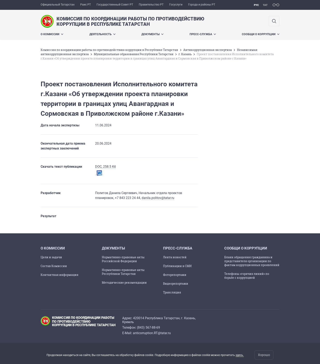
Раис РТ (85, 4)
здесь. (240, 355)
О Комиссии (52, 34)
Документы (152, 34)
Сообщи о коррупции (260, 34)
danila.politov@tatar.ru (158, 198)
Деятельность (102, 34)
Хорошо (264, 355)
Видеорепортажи (175, 283)
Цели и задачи (51, 257)
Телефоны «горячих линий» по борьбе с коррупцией (246, 276)
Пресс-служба (203, 34)
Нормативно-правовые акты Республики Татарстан (123, 272)
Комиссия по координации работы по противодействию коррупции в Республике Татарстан (109, 50)
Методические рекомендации (124, 282)
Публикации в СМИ (177, 266)
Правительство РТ (151, 4)
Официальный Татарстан (57, 4)
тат (265, 5)
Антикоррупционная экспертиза (207, 50)
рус (256, 5)
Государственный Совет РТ (115, 4)
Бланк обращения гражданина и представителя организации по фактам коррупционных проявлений (251, 261)
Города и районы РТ (201, 4)
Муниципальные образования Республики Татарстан (133, 54)
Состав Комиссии (54, 266)
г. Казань (185, 54)
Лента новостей (175, 257)
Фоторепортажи (174, 275)
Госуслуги (175, 4)
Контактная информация (59, 275)
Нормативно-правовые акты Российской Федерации (123, 259)
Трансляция (172, 292)
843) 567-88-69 (149, 327)
